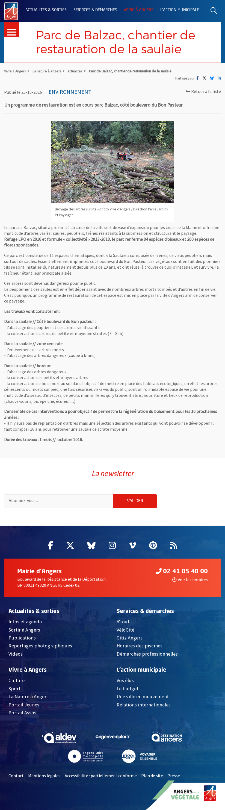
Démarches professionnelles (147, 654)
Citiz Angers (130, 638)
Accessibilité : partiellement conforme (101, 776)
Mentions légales (44, 776)
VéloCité (125, 630)
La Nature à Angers (28, 696)
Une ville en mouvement (143, 696)
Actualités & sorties (46, 10)
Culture (16, 680)
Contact (16, 776)
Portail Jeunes (23, 705)
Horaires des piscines (139, 645)
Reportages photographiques (40, 645)
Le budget (127, 688)
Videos (15, 654)
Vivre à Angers (138, 10)
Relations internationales (144, 705)
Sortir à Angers (24, 630)
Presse (173, 776)
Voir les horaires (190, 579)
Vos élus (125, 680)
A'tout (123, 621)
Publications (22, 638)
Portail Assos (22, 712)
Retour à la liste (203, 91)
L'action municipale (179, 10)
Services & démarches (95, 10)
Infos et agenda (25, 621)
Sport (14, 688)
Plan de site (152, 776)
